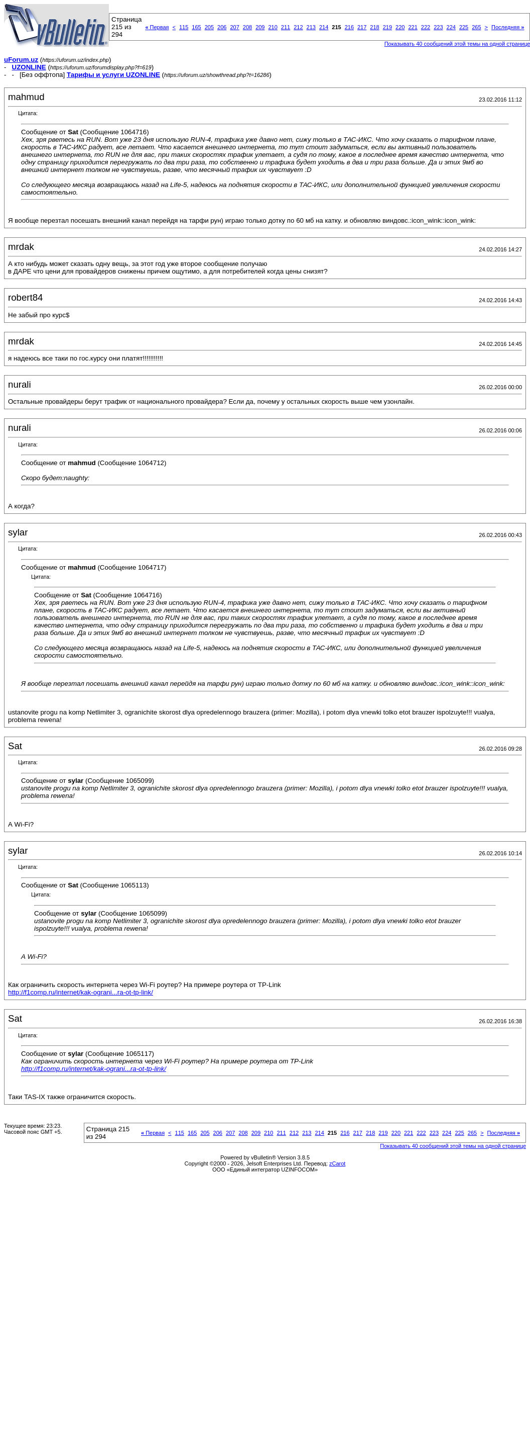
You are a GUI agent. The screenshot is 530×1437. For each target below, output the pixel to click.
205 (209, 27)
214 (323, 27)
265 (476, 27)
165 (196, 27)
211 (285, 27)
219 (387, 27)
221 (412, 27)
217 (361, 27)
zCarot (337, 1163)
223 (438, 27)
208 (247, 27)
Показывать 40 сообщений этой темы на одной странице (453, 1146)
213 (311, 27)
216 (349, 27)
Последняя (507, 27)
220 (400, 27)
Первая (157, 27)
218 (374, 27)
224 (451, 27)
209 (259, 27)
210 (272, 27)
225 (463, 27)
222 (425, 27)
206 (221, 27)
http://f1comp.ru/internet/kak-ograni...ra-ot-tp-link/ (80, 992)
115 (183, 27)
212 (298, 27)
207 (234, 27)
